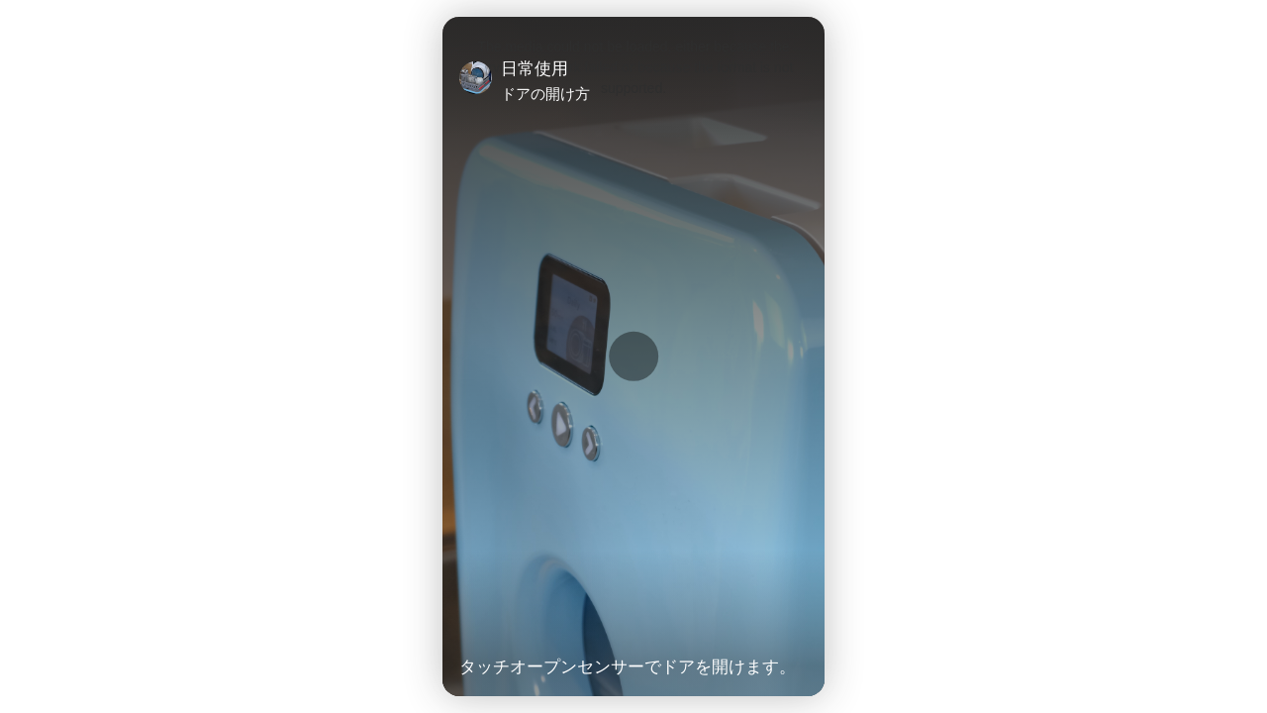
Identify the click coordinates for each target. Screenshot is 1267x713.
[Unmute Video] (800, 626)
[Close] (800, 80)
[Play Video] (467, 626)
